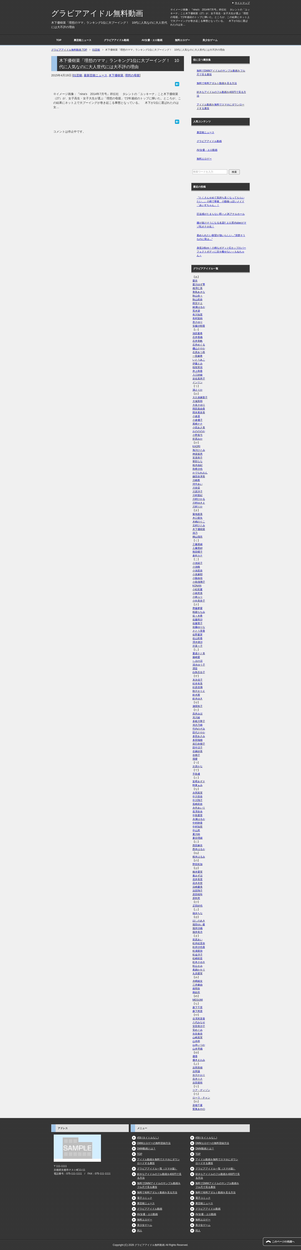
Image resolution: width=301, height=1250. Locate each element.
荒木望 (196, 310)
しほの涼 (198, 661)
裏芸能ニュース (82, 40)
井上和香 (198, 371)
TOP (58, 40)
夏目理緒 (198, 837)
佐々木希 (198, 615)
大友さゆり (199, 404)
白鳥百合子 (199, 672)
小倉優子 (198, 420)
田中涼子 (198, 747)
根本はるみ (199, 856)
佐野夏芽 (198, 634)
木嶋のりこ (199, 521)
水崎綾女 (198, 981)
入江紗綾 (198, 374)
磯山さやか (199, 348)
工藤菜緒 (198, 544)
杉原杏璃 (198, 687)
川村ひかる (199, 499)
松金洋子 (198, 954)
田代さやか (199, 732)
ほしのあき (199, 920)
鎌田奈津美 (199, 476)
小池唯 (196, 566)
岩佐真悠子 (199, 378)
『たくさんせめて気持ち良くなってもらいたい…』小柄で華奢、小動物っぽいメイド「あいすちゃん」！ (220, 201)
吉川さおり (199, 1075)
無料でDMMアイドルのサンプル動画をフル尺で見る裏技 (221, 72)
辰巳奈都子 (199, 743)
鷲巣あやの (199, 1109)
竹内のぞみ (199, 728)
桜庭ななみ (199, 612)
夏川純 (196, 834)
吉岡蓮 (196, 1071)
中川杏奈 (198, 796)
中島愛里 (198, 815)
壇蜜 (195, 758)
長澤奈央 (198, 811)
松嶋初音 (198, 958)
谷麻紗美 (198, 751)
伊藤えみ (198, 363)
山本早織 (198, 1048)
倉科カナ (198, 555)
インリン (198, 382)
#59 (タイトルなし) (148, 1137)
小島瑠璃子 (199, 581)
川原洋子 (198, 491)
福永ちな (198, 913)
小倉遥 (196, 416)
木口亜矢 (198, 517)
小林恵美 (198, 593)
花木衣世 (198, 883)
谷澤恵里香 (199, 1018)
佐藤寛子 (198, 623)
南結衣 (196, 992)
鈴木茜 (196, 694)
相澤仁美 (198, 288)
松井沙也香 (199, 947)
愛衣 (195, 280)
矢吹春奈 (198, 1033)
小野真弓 (198, 435)
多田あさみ (199, 736)
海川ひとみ (199, 450)
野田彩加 (198, 864)
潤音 (195, 668)
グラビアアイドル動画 (116, 40)
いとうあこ (199, 359)
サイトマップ (242, 2)
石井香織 (198, 337)
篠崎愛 (196, 657)
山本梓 (196, 1041)
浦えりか (198, 389)
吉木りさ (198, 1078)
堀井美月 (198, 932)
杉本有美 (198, 683)
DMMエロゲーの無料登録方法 (154, 1143)
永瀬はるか (199, 819)
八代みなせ (199, 1022)
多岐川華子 (199, 721)
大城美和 (198, 401)
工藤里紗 (198, 548)
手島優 (196, 773)
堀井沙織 (198, 928)
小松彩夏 (198, 589)
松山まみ (198, 965)
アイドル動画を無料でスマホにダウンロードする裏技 (220, 106)
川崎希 (196, 480)
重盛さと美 (199, 653)
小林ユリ (198, 597)
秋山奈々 (198, 295)
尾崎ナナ (198, 423)
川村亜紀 (198, 495)
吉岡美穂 (198, 1067)
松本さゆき (199, 962)
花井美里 (198, 879)
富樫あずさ (199, 781)
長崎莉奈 (198, 804)
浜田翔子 (198, 890)
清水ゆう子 (199, 664)
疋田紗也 (198, 905)
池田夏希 (198, 333)
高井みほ (198, 713)
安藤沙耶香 (199, 325)
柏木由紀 (198, 465)
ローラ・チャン (201, 1097)
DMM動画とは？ (146, 1148)
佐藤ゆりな (199, 627)
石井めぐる (199, 344)
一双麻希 (198, 356)
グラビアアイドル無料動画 (97, 13)
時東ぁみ (198, 785)
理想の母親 (132, 75)
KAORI (196, 446)
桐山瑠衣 (198, 536)
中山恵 (196, 830)
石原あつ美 (199, 352)
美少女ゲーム (210, 40)
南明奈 (196, 988)
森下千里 (198, 1007)
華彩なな (198, 461)
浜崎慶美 (198, 886)
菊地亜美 (198, 514)
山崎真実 (198, 1037)
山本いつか (199, 1045)
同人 (139, 1230)
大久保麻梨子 (200, 397)
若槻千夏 (198, 1105)
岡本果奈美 (199, 412)
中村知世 (198, 826)
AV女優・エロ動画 (152, 40)
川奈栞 (196, 487)
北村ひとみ (199, 525)
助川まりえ (199, 691)
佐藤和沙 (198, 619)
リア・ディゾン (201, 1090)
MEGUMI (198, 999)
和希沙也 (198, 468)
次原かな (198, 766)
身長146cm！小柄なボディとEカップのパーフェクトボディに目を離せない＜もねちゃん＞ (221, 251)
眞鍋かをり (199, 969)
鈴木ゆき (198, 698)
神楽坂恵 (198, 453)
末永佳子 (198, 679)
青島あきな (199, 292)
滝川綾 (196, 717)
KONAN (197, 585)
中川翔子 (198, 800)
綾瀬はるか (199, 307)
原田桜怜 (198, 894)
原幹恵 (196, 898)
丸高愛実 (198, 973)
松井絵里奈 (199, 943)
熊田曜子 (198, 551)
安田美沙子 (199, 1026)
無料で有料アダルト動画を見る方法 (217, 83)
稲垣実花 (198, 367)
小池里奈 (198, 570)
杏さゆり (198, 322)
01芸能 (77, 75)
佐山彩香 (198, 638)
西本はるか (199, 849)
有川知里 (198, 314)
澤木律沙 (198, 642)
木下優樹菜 (116, 75)
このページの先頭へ (283, 1241)
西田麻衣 (198, 845)
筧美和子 (198, 457)
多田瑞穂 (198, 740)
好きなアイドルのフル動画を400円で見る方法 (221, 94)
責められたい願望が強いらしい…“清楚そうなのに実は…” (221, 237)
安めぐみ (198, 1029)
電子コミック (144, 1197)
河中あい (198, 484)
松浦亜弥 (198, 950)
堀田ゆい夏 (199, 924)
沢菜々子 (198, 645)
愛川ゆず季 (199, 284)
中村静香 (198, 822)
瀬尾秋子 (198, 706)
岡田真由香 (199, 408)
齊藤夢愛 (198, 608)
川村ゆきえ (199, 502)
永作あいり (199, 807)
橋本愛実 (198, 871)
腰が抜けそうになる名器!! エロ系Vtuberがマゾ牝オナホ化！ (221, 224)
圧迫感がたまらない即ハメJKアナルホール (221, 214)
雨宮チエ (198, 303)
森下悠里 (198, 1011)
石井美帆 (198, 340)
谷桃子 (196, 755)
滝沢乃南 (198, 725)
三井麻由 (198, 984)
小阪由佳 (198, 578)
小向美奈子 (199, 600)
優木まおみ (199, 1060)
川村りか (198, 506)
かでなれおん (200, 472)
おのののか (199, 431)
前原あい (198, 939)
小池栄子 (198, 563)
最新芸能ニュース (95, 75)
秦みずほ (198, 875)
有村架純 (198, 318)
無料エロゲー (182, 40)
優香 (195, 1056)
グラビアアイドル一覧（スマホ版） (157, 1168)
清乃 (195, 533)
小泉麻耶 (198, 574)
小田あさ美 (199, 427)
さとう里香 (199, 630)
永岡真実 (198, 792)
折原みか (198, 438)
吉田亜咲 (198, 1082)
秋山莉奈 (198, 299)
